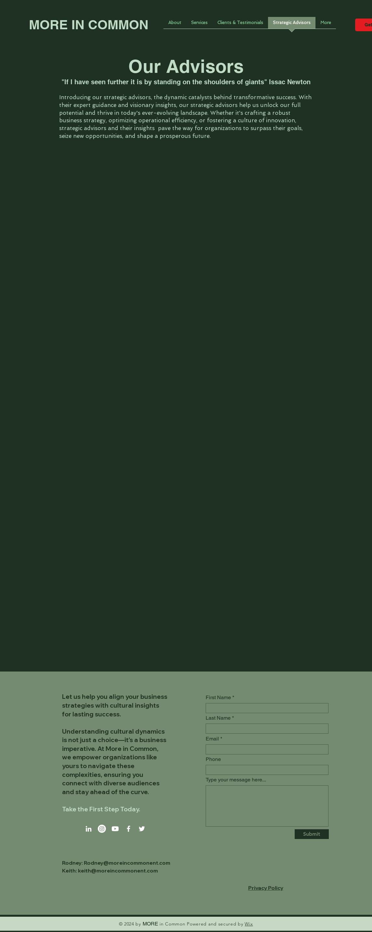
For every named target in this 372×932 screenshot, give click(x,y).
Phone (213, 759)
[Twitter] (142, 829)
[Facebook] (128, 829)
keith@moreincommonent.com (118, 870)
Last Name (218, 718)
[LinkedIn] (88, 829)
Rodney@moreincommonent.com (127, 862)
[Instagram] (102, 829)
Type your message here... (236, 779)
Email (212, 738)
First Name (218, 697)
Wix (249, 924)
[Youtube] (115, 829)
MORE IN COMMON (88, 24)
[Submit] (312, 834)
